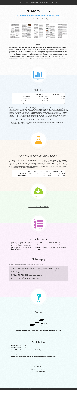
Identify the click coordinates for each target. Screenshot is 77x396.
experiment (34, 2)
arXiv (25, 245)
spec (27, 2)
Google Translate (59, 164)
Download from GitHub (38, 206)
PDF (39, 249)
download (42, 2)
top (20, 2)
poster (29, 245)
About (57, 2)
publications (49, 2)
